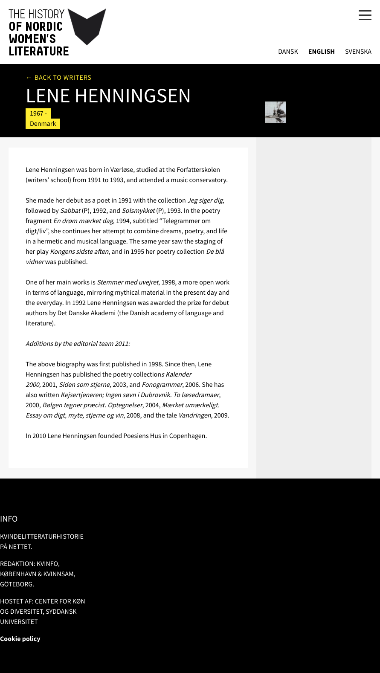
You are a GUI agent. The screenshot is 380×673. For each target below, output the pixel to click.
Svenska (358, 51)
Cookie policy (20, 639)
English (321, 51)
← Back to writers (59, 77)
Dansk (288, 51)
